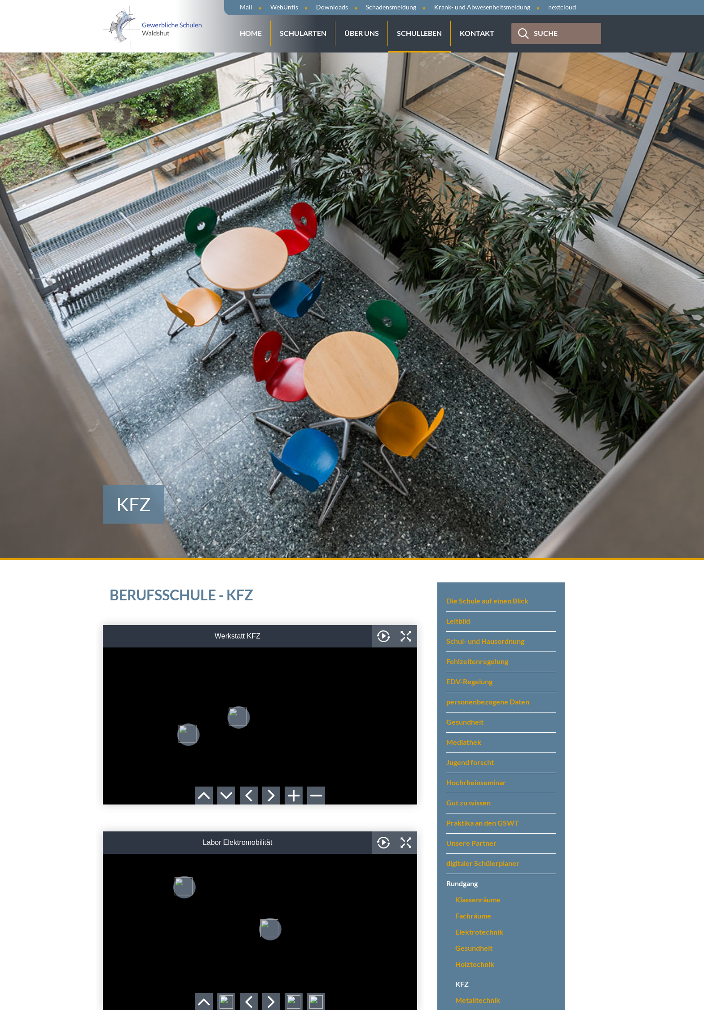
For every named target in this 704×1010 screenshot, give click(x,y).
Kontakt (477, 33)
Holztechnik (474, 964)
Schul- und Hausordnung (485, 641)
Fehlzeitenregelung (477, 661)
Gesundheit (465, 721)
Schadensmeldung (391, 7)
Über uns (361, 33)
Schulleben (419, 33)
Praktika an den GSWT (482, 822)
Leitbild (458, 620)
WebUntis (284, 7)
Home (251, 33)
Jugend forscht (470, 762)
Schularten (303, 33)
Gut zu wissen (468, 802)
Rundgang (462, 883)
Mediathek (463, 742)
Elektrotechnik (479, 931)
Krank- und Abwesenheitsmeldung (482, 7)
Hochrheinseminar (476, 782)
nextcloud (562, 7)
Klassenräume (478, 899)
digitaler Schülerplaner (482, 863)
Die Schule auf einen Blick (487, 600)
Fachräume (473, 915)
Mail (246, 7)
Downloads (332, 7)
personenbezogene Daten (487, 701)
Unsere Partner (471, 843)
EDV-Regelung (469, 681)
